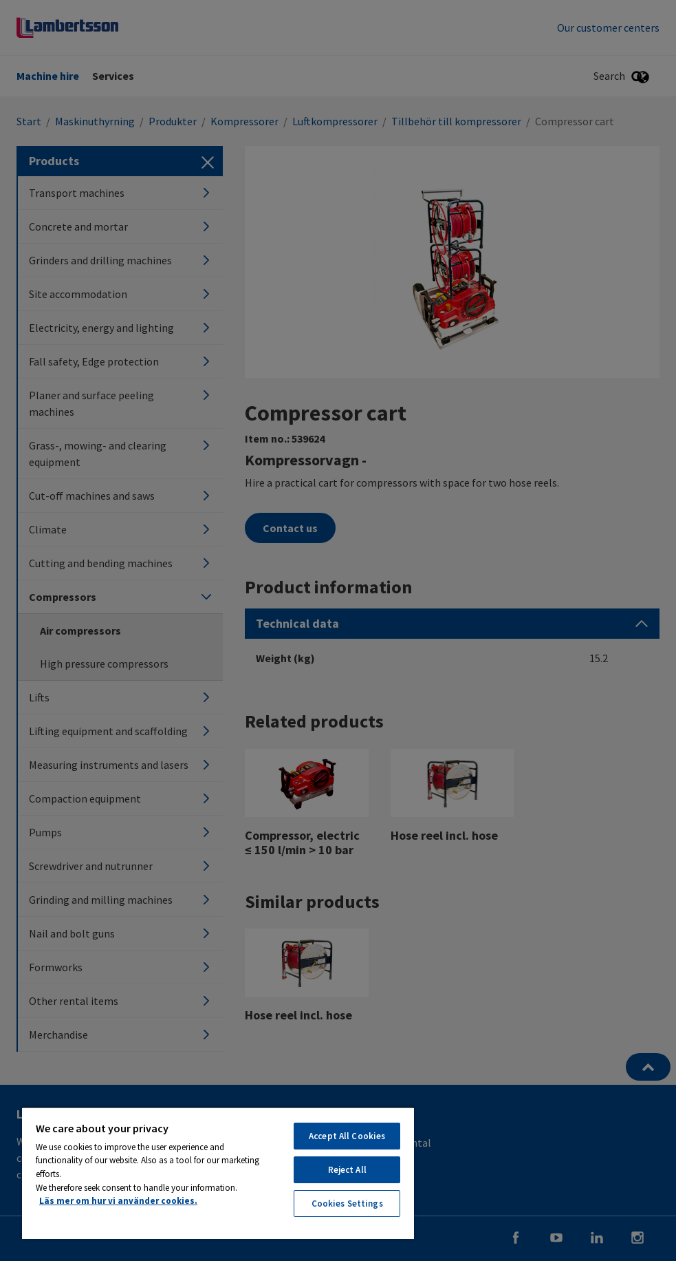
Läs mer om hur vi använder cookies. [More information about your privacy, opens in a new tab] (118, 1201)
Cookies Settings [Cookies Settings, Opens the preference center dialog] (347, 1203)
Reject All (347, 1170)
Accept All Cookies (347, 1136)
